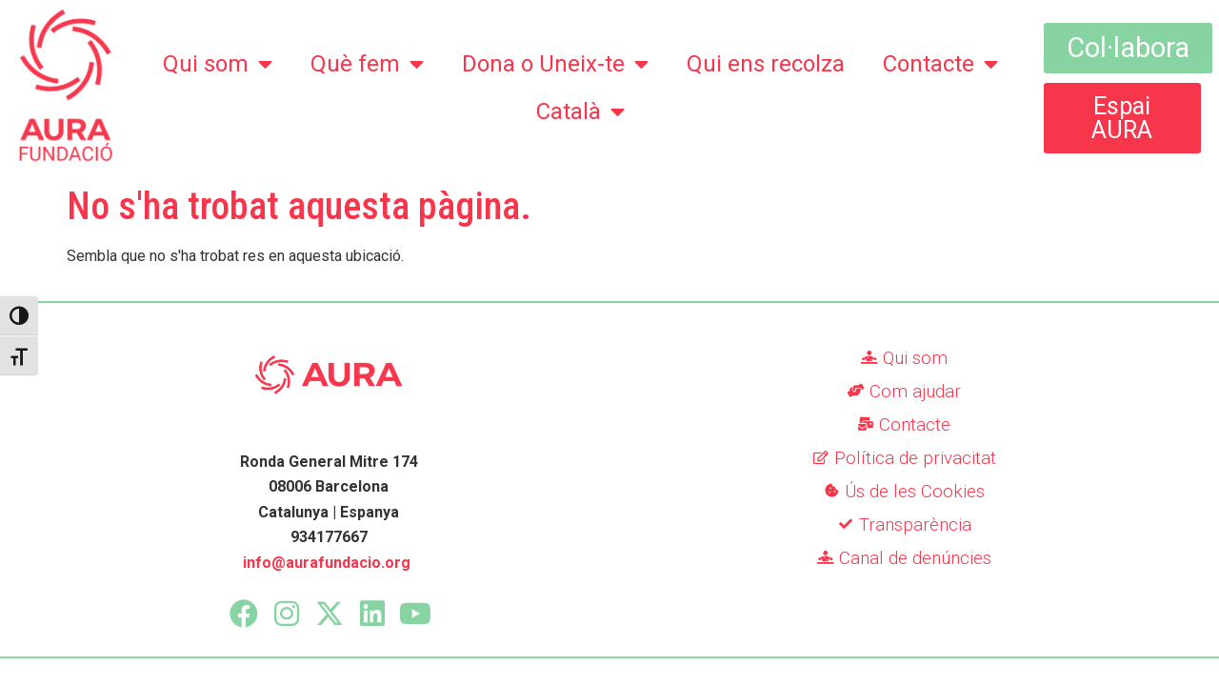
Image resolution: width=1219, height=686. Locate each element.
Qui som (217, 64)
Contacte (940, 64)
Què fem (367, 64)
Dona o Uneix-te (555, 64)
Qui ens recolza (766, 63)
